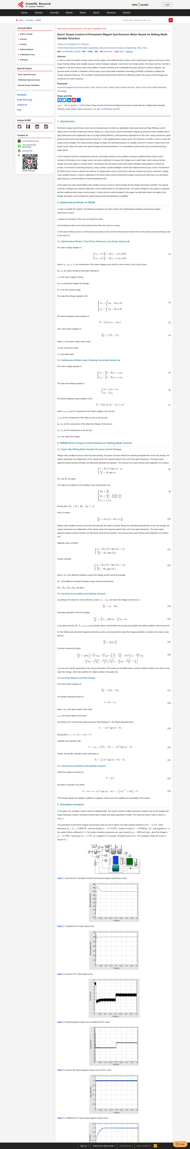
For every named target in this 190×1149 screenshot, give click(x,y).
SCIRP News (125, 1146)
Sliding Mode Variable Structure (122, 87)
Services (111, 12)
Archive (23, 44)
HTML (90, 51)
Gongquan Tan (74, 44)
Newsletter (22, 95)
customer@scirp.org (30, 141)
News (83, 12)
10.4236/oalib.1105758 (71, 51)
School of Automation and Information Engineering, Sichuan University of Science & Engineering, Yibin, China (102, 48)
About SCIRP (142, 1146)
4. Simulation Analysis (70, 804)
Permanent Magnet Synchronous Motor (73, 87)
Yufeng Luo (62, 44)
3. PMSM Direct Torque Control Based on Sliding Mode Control (94, 443)
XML (96, 51)
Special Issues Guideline (29, 85)
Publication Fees (27, 55)
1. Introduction (66, 121)
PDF (84, 51)
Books (69, 12)
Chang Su (85, 44)
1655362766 (27, 151)
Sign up (83, 1146)
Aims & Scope (26, 34)
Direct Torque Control (99, 87)
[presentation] (110, 256)
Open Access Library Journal (69, 29)
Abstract (61, 56)
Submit (126, 12)
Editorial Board (26, 49)
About (96, 12)
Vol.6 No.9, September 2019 (94, 29)
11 (138, 600)
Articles (38, 12)
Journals (54, 12)
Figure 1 (60, 818)
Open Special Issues (27, 74)
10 (59, 537)
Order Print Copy (24, 100)
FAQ (19, 110)
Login (167, 4)
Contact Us (22, 105)
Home (24, 12)
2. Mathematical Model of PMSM (76, 202)
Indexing (24, 60)
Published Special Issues (29, 80)
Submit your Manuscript (103, 1146)
